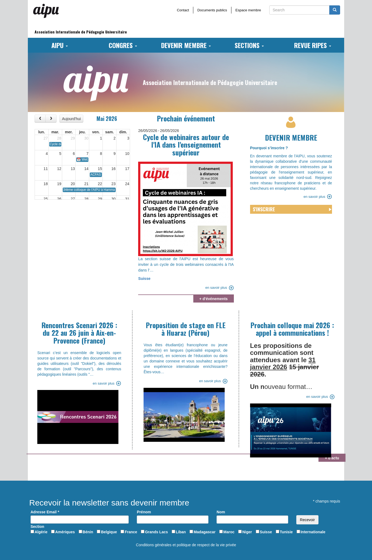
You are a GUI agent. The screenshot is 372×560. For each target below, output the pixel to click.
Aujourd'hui (71, 119)
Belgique (109, 532)
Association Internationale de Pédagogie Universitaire (81, 32)
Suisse (144, 278)
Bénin (88, 532)
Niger (247, 532)
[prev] (40, 119)
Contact (183, 10)
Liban (181, 532)
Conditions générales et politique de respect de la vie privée (186, 545)
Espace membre (248, 10)
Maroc (228, 532)
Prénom (144, 512)
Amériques (65, 532)
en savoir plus (216, 288)
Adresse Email (45, 512)
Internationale (313, 532)
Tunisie (286, 532)
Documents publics (212, 10)
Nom (221, 512)
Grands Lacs (156, 532)
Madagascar (204, 532)
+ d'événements (213, 299)
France (131, 532)
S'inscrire (264, 209)
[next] (51, 119)
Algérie (41, 532)
